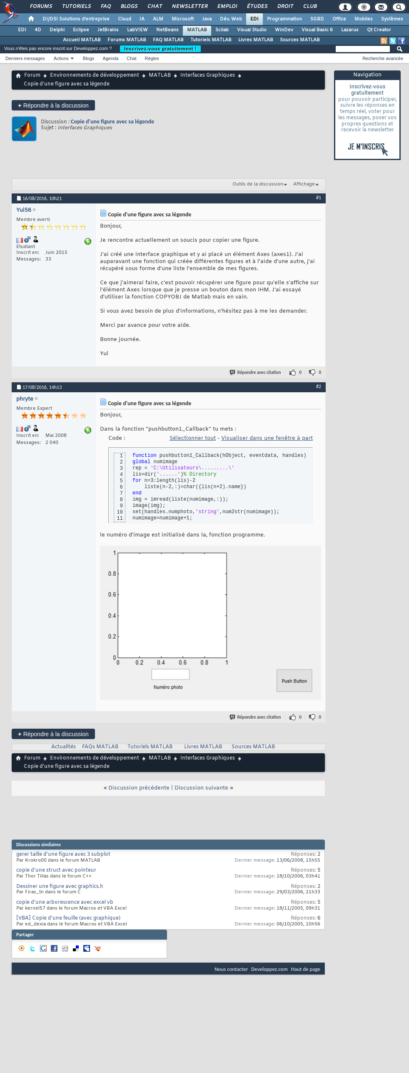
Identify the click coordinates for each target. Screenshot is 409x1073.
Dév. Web (231, 19)
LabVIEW (137, 30)
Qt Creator (379, 30)
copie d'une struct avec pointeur (56, 870)
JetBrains (108, 30)
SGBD (317, 19)
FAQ (105, 6)
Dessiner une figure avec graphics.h (59, 886)
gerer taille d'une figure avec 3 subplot (63, 854)
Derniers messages (25, 58)
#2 (318, 386)
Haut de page (305, 969)
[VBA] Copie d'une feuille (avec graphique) (68, 918)
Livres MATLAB (255, 40)
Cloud (124, 19)
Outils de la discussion (257, 184)
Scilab (222, 30)
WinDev (284, 30)
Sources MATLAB (300, 40)
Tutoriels (76, 6)
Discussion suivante (201, 788)
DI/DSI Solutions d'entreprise (76, 19)
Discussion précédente (139, 788)
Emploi (226, 6)
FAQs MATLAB (100, 747)
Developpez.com (269, 969)
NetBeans (167, 30)
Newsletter (189, 6)
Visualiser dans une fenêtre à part (267, 438)
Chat (154, 6)
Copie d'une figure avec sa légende (112, 121)
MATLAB (197, 30)
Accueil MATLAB (82, 40)
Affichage (304, 184)
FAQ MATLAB (168, 40)
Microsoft (183, 19)
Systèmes (392, 19)
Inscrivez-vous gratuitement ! (160, 48)
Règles (152, 58)
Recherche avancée (382, 58)
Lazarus (350, 30)
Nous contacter (231, 969)
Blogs (129, 6)
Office (339, 19)
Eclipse (81, 30)
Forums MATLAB (126, 40)
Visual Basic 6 (317, 30)
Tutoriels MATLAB (211, 40)
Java (207, 19)
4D (38, 30)
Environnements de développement (94, 75)
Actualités (63, 747)
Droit (285, 6)
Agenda (110, 58)
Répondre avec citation (255, 372)
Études (257, 6)
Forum (32, 75)
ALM (158, 19)
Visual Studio (252, 30)
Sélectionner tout (193, 438)
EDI (254, 19)
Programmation (284, 19)
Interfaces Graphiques (207, 75)
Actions (61, 58)
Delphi (57, 30)
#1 (318, 198)
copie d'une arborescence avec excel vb (64, 902)
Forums (40, 6)
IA (142, 19)
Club (309, 6)
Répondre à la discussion (53, 105)
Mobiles (363, 19)
